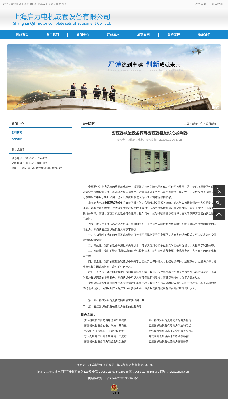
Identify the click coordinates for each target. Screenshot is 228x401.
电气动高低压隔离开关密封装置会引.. (171, 330)
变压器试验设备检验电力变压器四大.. (171, 341)
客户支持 (173, 34)
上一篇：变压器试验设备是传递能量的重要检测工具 (113, 300)
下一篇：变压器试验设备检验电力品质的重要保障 (112, 306)
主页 (186, 123)
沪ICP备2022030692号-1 (123, 378)
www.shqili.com (180, 371)
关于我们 (52, 34)
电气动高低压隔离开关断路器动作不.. (171, 336)
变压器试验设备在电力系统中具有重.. (106, 325)
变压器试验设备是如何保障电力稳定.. (171, 320)
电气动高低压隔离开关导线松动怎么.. (106, 330)
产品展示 (113, 34)
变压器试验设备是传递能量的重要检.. (106, 320)
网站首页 (22, 34)
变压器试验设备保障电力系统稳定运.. (171, 325)
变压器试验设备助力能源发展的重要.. (106, 341)
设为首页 (200, 4)
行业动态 (17, 139)
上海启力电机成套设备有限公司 (94, 365)
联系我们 (204, 34)
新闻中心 (83, 34)
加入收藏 (217, 4)
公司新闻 (17, 132)
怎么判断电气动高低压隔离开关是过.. (106, 336)
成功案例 (143, 34)
